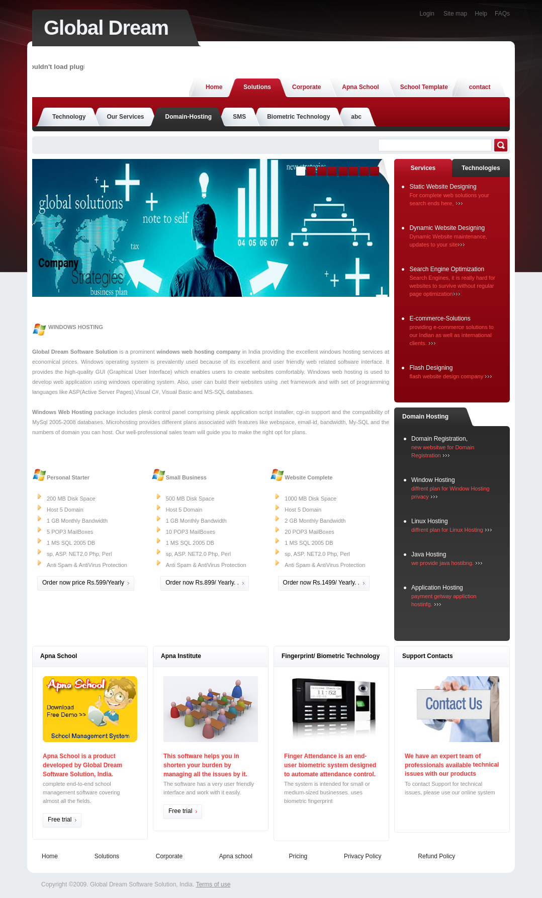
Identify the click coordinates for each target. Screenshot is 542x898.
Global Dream (106, 28)
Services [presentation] (423, 168)
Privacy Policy (363, 856)
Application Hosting (437, 587)
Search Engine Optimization (446, 269)
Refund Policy (436, 856)
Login (427, 13)
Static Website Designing (442, 186)
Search (500, 145)
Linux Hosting (429, 521)
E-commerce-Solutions (439, 318)
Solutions (107, 856)
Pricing (298, 856)
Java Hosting (428, 554)
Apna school (235, 856)
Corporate (169, 856)
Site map (455, 13)
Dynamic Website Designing (447, 227)
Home (50, 856)
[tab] (423, 168)
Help (481, 13)
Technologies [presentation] (481, 168)
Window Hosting (433, 479)
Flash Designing (431, 367)
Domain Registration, (439, 438)
